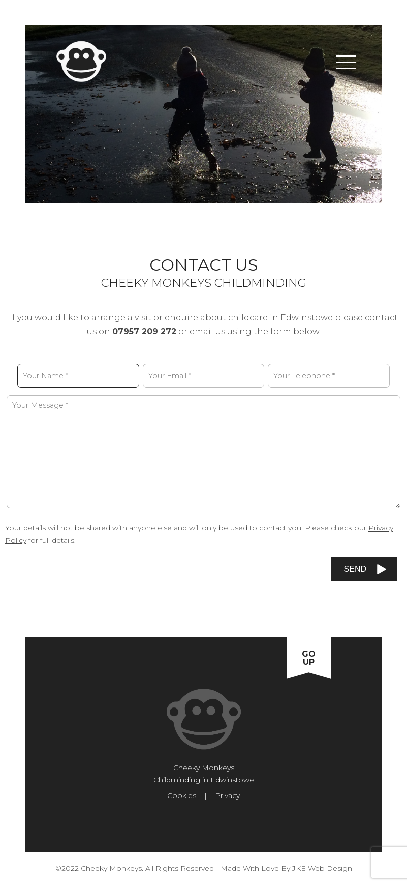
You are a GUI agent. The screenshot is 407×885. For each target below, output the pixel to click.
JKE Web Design (322, 868)
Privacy (227, 795)
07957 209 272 (144, 331)
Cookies (181, 795)
